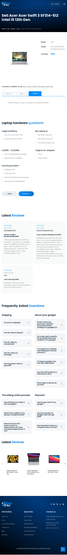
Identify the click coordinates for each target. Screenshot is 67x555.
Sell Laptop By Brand (30, 528)
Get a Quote (28, 517)
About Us (5, 517)
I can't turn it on (33, 174)
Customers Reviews (8, 524)
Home (4, 29)
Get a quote (55, 4)
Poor (10, 94)
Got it (50, 154)
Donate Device (29, 535)
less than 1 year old (50, 135)
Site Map (4, 535)
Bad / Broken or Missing (17, 158)
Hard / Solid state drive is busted (33, 178)
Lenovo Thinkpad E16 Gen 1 (45, 231)
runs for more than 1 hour (17, 135)
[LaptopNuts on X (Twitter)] (57, 505)
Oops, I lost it (50, 158)
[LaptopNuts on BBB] (63, 505)
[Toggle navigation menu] (64, 4)
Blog (3, 531)
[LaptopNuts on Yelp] (59, 505)
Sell (8, 29)
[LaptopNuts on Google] (53, 505)
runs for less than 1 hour (17, 139)
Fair (27, 94)
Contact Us (5, 528)
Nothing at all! (33, 170)
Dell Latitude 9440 (10, 231)
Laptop (13, 29)
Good (44, 94)
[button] (64, 464)
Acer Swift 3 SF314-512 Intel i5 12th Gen (38, 86)
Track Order (27, 520)
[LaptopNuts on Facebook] (50, 505)
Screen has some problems (33, 182)
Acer (18, 29)
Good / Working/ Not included (17, 154)
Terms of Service (29, 531)
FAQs (3, 520)
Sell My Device (28, 524)
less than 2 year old (50, 139)
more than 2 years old (50, 143)
